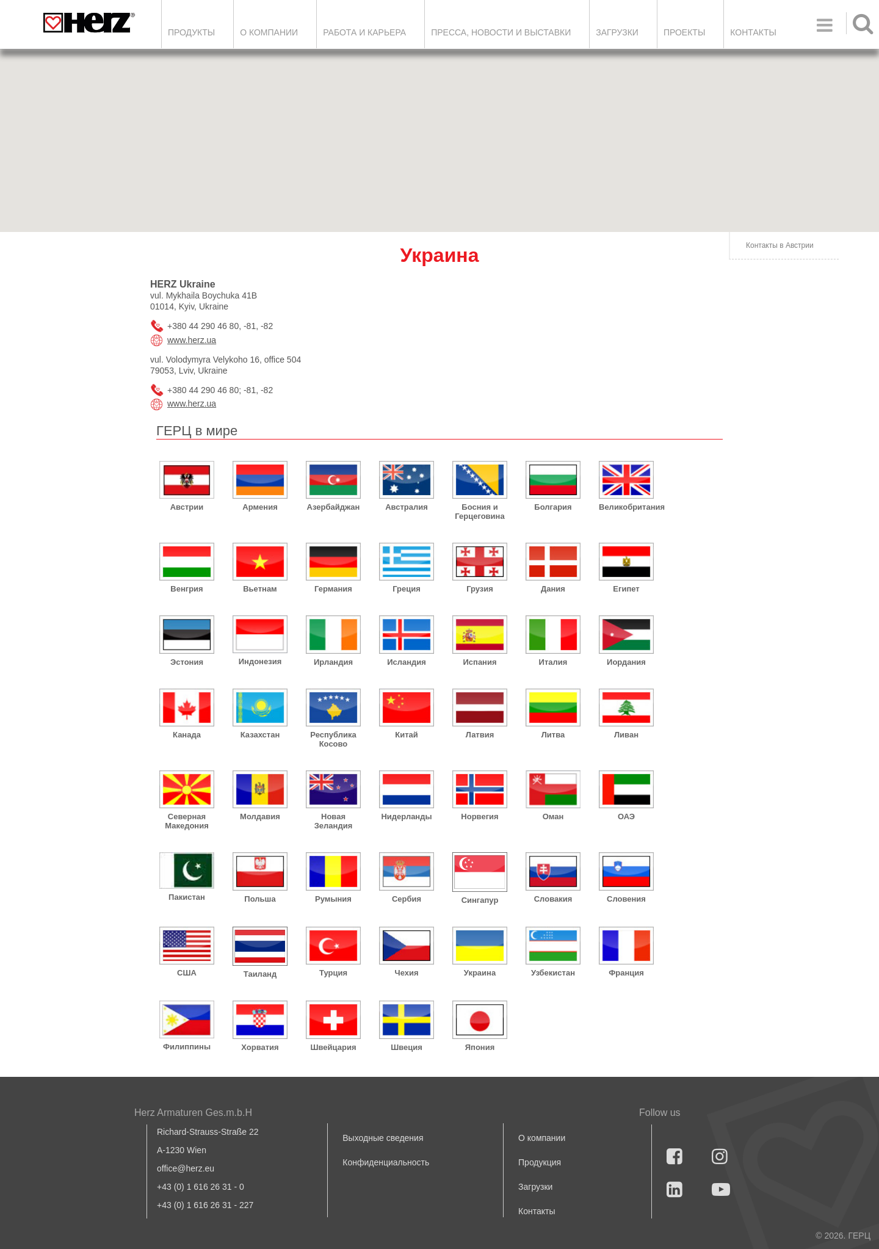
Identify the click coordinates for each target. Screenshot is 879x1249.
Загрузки (535, 1187)
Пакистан (186, 897)
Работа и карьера (364, 32)
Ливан (626, 734)
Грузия (479, 588)
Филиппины (187, 1046)
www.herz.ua (191, 340)
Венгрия (186, 588)
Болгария (552, 507)
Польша (259, 898)
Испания (479, 662)
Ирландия (333, 662)
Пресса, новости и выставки (501, 32)
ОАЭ (626, 816)
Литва (553, 734)
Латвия (480, 734)
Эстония (186, 662)
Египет (626, 588)
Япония (480, 1047)
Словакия (553, 898)
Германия (333, 588)
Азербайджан (333, 507)
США (187, 972)
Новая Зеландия (333, 821)
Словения (626, 898)
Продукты (191, 32)
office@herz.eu (185, 1168)
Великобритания (626, 507)
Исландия (406, 662)
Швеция (406, 1047)
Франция (626, 972)
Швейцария (333, 1047)
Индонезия (260, 661)
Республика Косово (333, 739)
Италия (553, 662)
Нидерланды (406, 816)
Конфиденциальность (385, 1162)
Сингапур (480, 900)
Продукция (539, 1162)
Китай (406, 734)
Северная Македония (187, 821)
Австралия (406, 507)
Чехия (407, 972)
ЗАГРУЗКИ (617, 32)
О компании (269, 32)
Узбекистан (553, 972)
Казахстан (260, 734)
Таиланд (260, 974)
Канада (187, 734)
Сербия (406, 898)
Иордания (626, 662)
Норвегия (479, 816)
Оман (553, 816)
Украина (480, 972)
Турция (333, 972)
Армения (259, 507)
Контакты (753, 32)
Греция (406, 588)
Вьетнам (260, 588)
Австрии (187, 507)
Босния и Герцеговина (479, 511)
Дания (553, 588)
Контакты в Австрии (780, 245)
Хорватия (259, 1047)
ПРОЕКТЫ (684, 32)
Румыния (333, 898)
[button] (635, 206)
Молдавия (260, 816)
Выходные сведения (382, 1138)
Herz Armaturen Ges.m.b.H (193, 1112)
